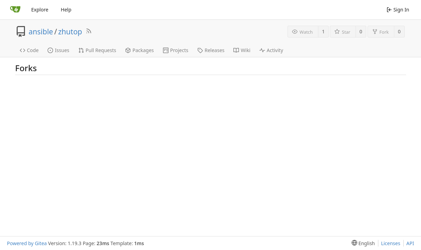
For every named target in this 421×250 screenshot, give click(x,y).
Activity (271, 50)
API (410, 243)
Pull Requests (97, 50)
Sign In (398, 9)
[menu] (362, 243)
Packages (139, 50)
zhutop (70, 31)
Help (66, 9)
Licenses (391, 243)
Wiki (241, 50)
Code (29, 50)
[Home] (15, 10)
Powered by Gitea (27, 243)
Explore (39, 9)
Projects (175, 50)
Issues (58, 50)
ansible (41, 31)
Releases (210, 50)
